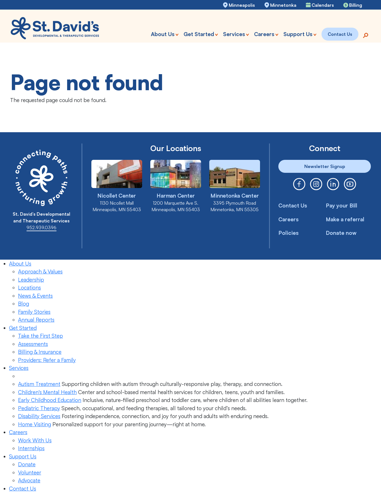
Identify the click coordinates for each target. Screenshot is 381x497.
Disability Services (39, 416)
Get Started (23, 327)
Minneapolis (242, 5)
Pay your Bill (341, 205)
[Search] (365, 34)
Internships (31, 448)
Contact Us (292, 205)
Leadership (31, 279)
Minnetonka (283, 5)
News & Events (35, 295)
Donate (27, 464)
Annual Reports (36, 319)
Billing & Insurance (39, 351)
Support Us (22, 456)
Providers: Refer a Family (47, 360)
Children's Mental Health (47, 392)
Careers (288, 219)
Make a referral (345, 219)
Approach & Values (40, 271)
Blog (23, 303)
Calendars (323, 5)
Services (18, 368)
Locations (29, 287)
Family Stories (34, 311)
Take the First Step (40, 335)
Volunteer (29, 472)
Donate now (341, 232)
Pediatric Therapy (39, 408)
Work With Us (35, 440)
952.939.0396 (41, 227)
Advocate (29, 480)
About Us (20, 263)
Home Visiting (34, 424)
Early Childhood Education (49, 400)
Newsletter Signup (324, 166)
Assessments (33, 344)
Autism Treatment (39, 384)
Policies (288, 232)
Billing (355, 5)
